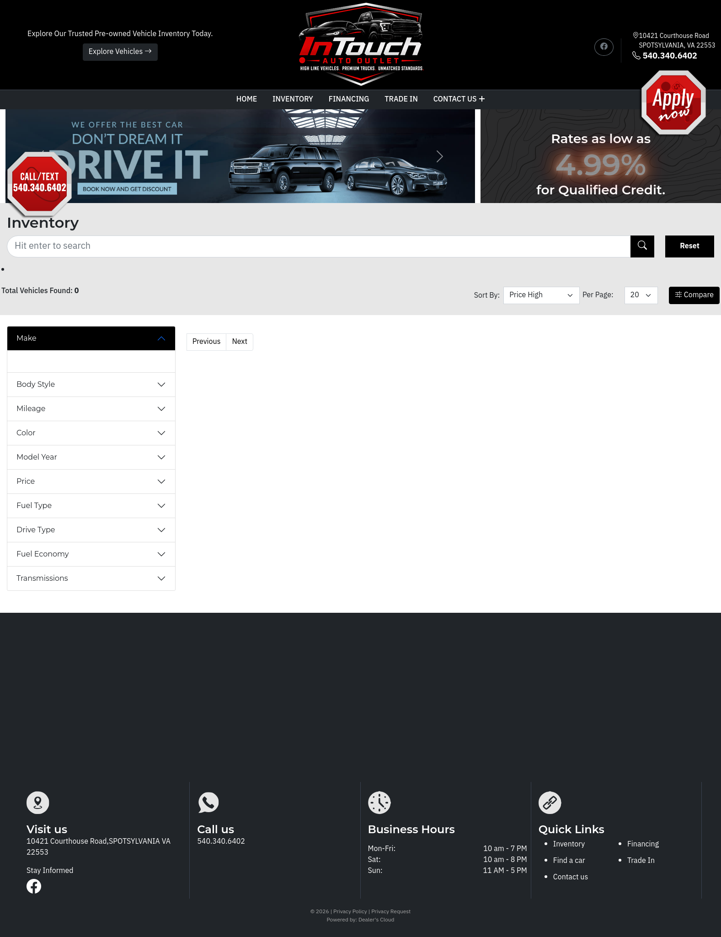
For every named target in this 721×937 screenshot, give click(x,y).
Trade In (641, 861)
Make (26, 338)
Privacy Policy (351, 911)
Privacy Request (391, 911)
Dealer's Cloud (376, 920)
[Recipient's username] (319, 246)
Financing (349, 99)
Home (246, 99)
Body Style (35, 384)
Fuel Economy (42, 554)
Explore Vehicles (120, 52)
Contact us (459, 99)
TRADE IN (401, 99)
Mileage (30, 408)
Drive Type (35, 529)
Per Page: (598, 295)
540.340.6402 (664, 56)
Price (25, 481)
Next (239, 342)
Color (26, 432)
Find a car (569, 861)
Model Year (36, 457)
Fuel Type (34, 505)
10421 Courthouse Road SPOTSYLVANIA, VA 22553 (677, 40)
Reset (690, 246)
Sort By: (487, 295)
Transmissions (42, 578)
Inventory (292, 99)
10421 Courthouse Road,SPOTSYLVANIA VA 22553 (99, 847)
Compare (694, 295)
